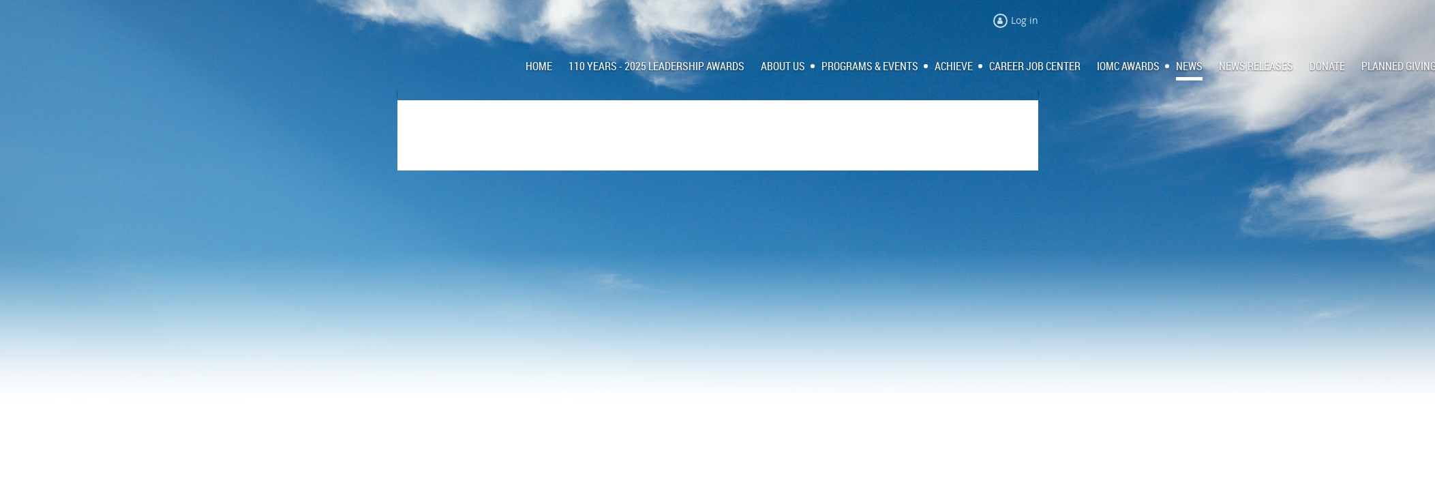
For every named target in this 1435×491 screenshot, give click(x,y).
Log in (1024, 20)
